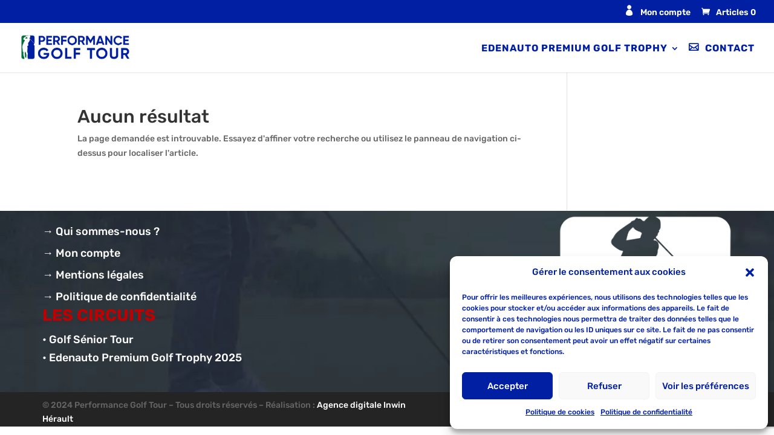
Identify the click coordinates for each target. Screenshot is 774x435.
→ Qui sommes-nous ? (101, 231)
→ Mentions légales (93, 275)
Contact (730, 48)
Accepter (507, 386)
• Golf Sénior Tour (88, 339)
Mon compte (665, 12)
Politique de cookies (559, 412)
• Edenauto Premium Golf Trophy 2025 (142, 357)
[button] (750, 272)
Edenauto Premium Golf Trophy (574, 49)
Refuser (604, 386)
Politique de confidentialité (646, 412)
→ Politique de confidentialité (119, 296)
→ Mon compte (81, 253)
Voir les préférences (705, 386)
